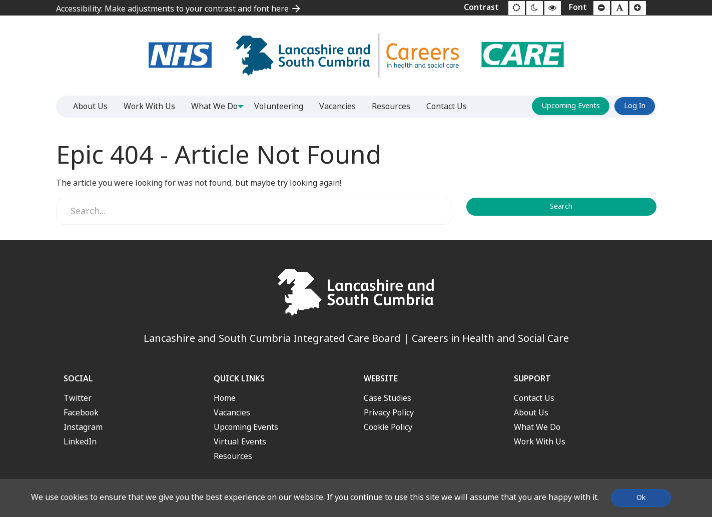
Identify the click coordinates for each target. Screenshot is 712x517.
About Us (531, 412)
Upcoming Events (570, 106)
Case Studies (387, 398)
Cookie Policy (388, 427)
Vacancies (232, 412)
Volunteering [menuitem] (282, 106)
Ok (640, 497)
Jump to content (0, 0)
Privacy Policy (389, 412)
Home (225, 398)
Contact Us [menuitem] (450, 106)
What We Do (537, 427)
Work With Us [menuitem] (149, 106)
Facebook (81, 412)
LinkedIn (80, 441)
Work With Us (539, 441)
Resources (233, 456)
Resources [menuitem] (394, 106)
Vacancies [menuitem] (341, 106)
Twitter (78, 398)
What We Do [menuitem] (214, 106)
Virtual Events (240, 441)
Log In (634, 106)
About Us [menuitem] (90, 106)
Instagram (83, 427)
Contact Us (534, 398)
